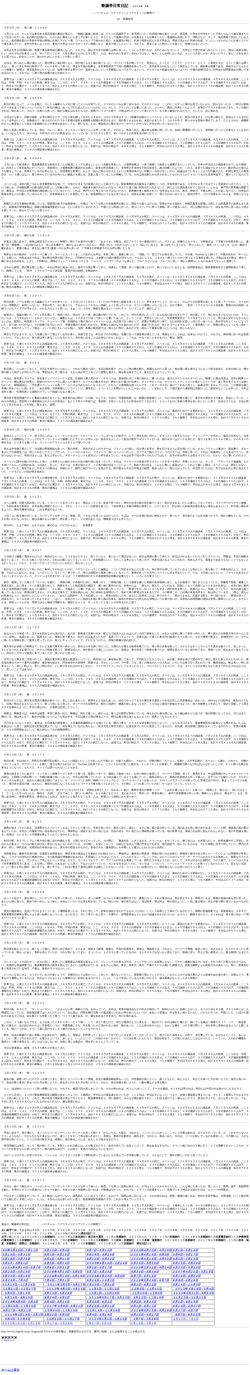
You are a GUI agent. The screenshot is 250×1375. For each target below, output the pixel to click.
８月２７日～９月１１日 (16, 1310)
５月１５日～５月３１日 (16, 1254)
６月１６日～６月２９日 (100, 1254)
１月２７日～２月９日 (99, 1323)
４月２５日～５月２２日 (186, 1267)
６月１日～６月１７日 (99, 1267)
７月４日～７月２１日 (56, 1280)
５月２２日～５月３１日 (100, 1306)
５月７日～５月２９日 (99, 1271)
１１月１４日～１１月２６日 (18, 1284)
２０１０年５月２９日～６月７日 (150, 1280)
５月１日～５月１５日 (185, 1258)
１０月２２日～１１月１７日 (62, 1319)
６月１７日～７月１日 (185, 1319)
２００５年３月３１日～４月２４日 (151, 1267)
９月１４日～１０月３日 (186, 1284)
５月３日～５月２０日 (56, 1301)
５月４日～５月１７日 (185, 1254)
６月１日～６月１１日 (56, 1258)
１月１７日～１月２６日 (58, 1323)
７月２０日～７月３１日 (100, 1284)
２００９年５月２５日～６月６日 (105, 1276)
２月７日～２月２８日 (145, 1319)
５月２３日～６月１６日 (16, 1271)
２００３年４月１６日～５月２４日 (106, 1263)
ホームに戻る (10, 1370)
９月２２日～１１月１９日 (147, 1297)
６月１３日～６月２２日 (186, 1276)
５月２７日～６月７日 (185, 1310)
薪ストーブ (11, 1340)
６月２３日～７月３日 (15, 1280)
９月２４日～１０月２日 (100, 1280)
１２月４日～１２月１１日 (146, 1288)
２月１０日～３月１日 (143, 1323)
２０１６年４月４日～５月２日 (20, 1301)
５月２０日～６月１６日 (16, 1276)
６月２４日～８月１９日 (17, 1297)
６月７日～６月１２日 (143, 1276)
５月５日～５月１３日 (16, 1293)
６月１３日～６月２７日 (186, 1306)
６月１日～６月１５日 (56, 1254)
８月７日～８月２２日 (186, 1314)
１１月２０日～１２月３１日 (189, 1297)
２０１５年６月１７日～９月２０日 (108, 1297)
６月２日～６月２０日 (143, 1301)
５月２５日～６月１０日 (145, 1263)
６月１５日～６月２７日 (145, 1314)
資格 (5, 1340)
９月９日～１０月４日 (16, 1319)
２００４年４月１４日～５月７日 (21, 1267)
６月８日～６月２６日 (185, 1280)
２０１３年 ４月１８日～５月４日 (193, 1288)
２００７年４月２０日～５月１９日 (192, 1271)
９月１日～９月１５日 (185, 1301)
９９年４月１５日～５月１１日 (20, 1250)
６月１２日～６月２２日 (100, 1258)
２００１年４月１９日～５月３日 (150, 1254)
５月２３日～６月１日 (99, 1301)
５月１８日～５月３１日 (16, 1258)
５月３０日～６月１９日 (145, 1271)
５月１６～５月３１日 (15, 1263)
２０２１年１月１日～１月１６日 (21, 1323)
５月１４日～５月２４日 (58, 1293)
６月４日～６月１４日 (99, 1314)
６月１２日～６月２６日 (186, 1263)
